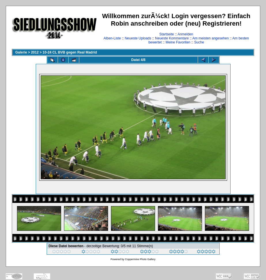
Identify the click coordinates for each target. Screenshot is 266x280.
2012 (35, 52)
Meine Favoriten (177, 42)
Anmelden (185, 34)
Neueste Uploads (138, 38)
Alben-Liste (112, 38)
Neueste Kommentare (172, 38)
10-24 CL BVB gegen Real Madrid (70, 52)
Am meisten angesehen (211, 38)
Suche (199, 42)
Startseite (166, 34)
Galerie (21, 52)
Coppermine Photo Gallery (140, 259)
